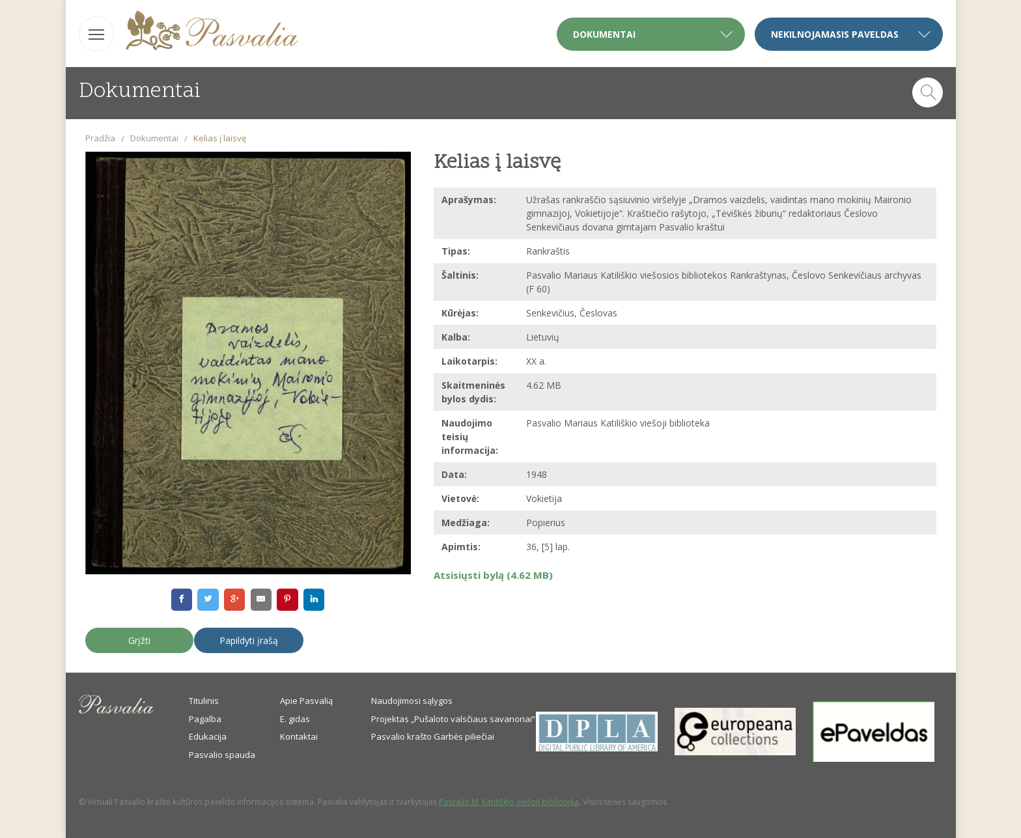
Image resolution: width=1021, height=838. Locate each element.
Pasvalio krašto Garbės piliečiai (432, 736)
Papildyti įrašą (248, 640)
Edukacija (208, 736)
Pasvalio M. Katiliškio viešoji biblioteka (509, 801)
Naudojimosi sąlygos (412, 700)
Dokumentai (154, 138)
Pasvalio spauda (222, 755)
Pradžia (100, 138)
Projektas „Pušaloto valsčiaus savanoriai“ (453, 719)
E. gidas (295, 719)
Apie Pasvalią (306, 700)
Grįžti (139, 640)
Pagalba (205, 719)
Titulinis (204, 700)
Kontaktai (299, 736)
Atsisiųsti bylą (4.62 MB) (493, 574)
